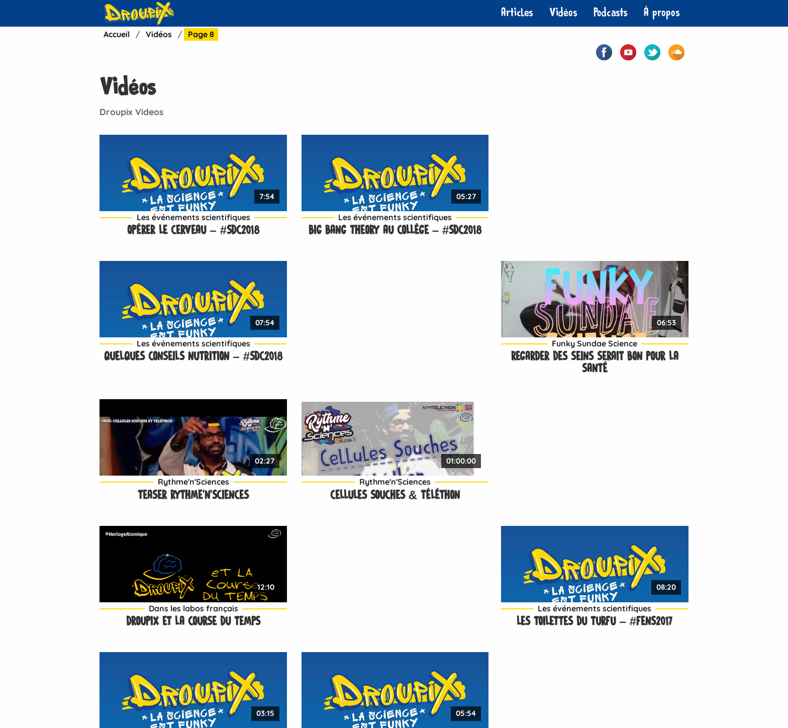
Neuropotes (323, 698)
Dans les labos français (469, 342)
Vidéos (563, 13)
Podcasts (611, 13)
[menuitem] (517, 13)
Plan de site (510, 698)
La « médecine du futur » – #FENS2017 (469, 499)
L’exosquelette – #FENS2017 (620, 493)
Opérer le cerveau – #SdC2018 (168, 217)
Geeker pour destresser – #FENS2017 (318, 499)
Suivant (364, 569)
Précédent (164, 569)
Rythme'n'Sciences (168, 342)
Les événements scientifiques (168, 204)
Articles (517, 13)
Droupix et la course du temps (470, 355)
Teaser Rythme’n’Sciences (168, 355)
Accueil (117, 34)
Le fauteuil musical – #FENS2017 (167, 499)
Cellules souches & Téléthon (318, 355)
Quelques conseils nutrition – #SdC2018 (469, 223)
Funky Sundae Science (620, 204)
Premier (117, 569)
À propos (662, 13)
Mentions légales (442, 698)
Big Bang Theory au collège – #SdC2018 (318, 223)
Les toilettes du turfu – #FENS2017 (619, 361)
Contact (270, 698)
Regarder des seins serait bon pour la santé (620, 223)
